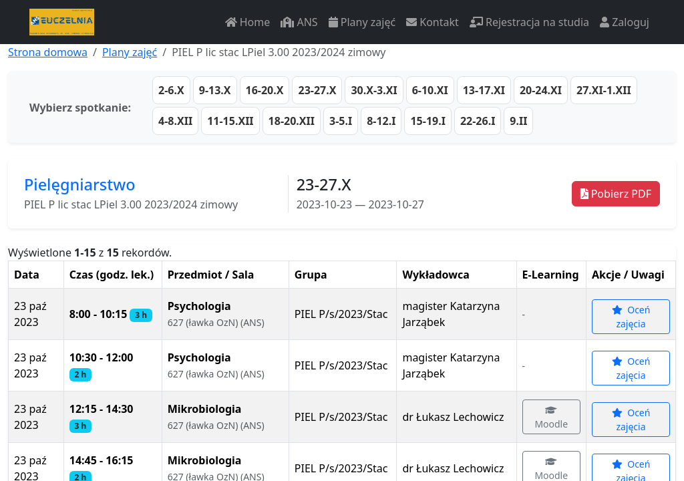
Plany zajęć (362, 22)
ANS (299, 22)
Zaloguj (624, 22)
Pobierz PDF (615, 193)
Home (248, 22)
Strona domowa (48, 52)
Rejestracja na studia (529, 22)
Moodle (551, 418)
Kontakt (432, 22)
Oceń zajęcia (631, 316)
